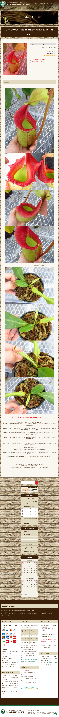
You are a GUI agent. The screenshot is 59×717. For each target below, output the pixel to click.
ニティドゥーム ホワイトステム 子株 (29, 512)
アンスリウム (27, 534)
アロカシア (26, 531)
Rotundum (26, 523)
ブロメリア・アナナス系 (29, 551)
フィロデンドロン (28, 544)
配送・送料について (36, 62)
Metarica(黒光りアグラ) (29, 498)
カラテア (26, 538)
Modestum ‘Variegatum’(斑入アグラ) (30, 502)
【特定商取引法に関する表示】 (23, 610)
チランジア (26, 541)
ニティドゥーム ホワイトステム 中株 (29, 509)
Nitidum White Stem (29, 506)
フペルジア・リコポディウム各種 (31, 548)
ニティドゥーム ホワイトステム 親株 (29, 515)
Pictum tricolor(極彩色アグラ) (30, 519)
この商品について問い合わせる (38, 59)
